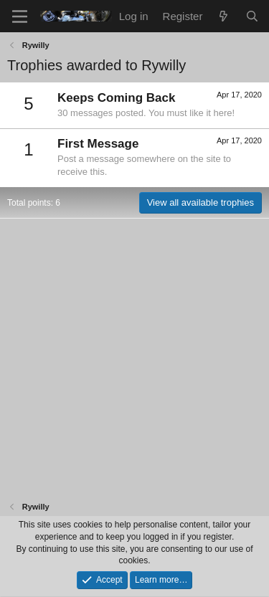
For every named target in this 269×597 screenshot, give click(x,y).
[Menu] (20, 16)
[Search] (252, 16)
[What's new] (223, 16)
